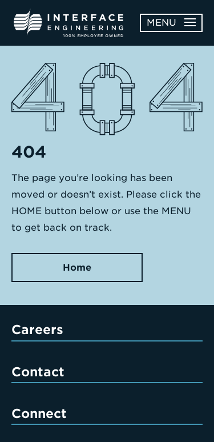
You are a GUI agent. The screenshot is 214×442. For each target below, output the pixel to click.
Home (77, 267)
